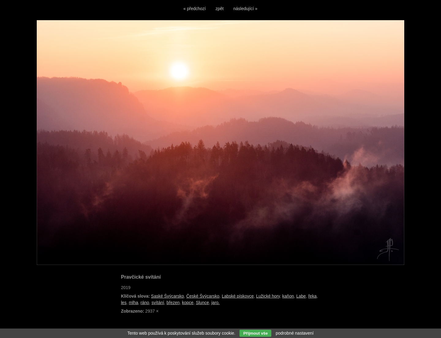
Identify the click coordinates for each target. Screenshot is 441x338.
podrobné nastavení (295, 333)
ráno (145, 302)
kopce (187, 302)
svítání (158, 302)
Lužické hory (268, 296)
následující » (245, 8)
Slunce (202, 302)
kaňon (288, 296)
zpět (220, 8)
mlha (133, 302)
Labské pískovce (238, 296)
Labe (301, 296)
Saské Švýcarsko (167, 296)
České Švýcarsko (202, 296)
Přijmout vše (255, 333)
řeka (312, 296)
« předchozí (194, 8)
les (123, 302)
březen (173, 302)
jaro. (215, 302)
